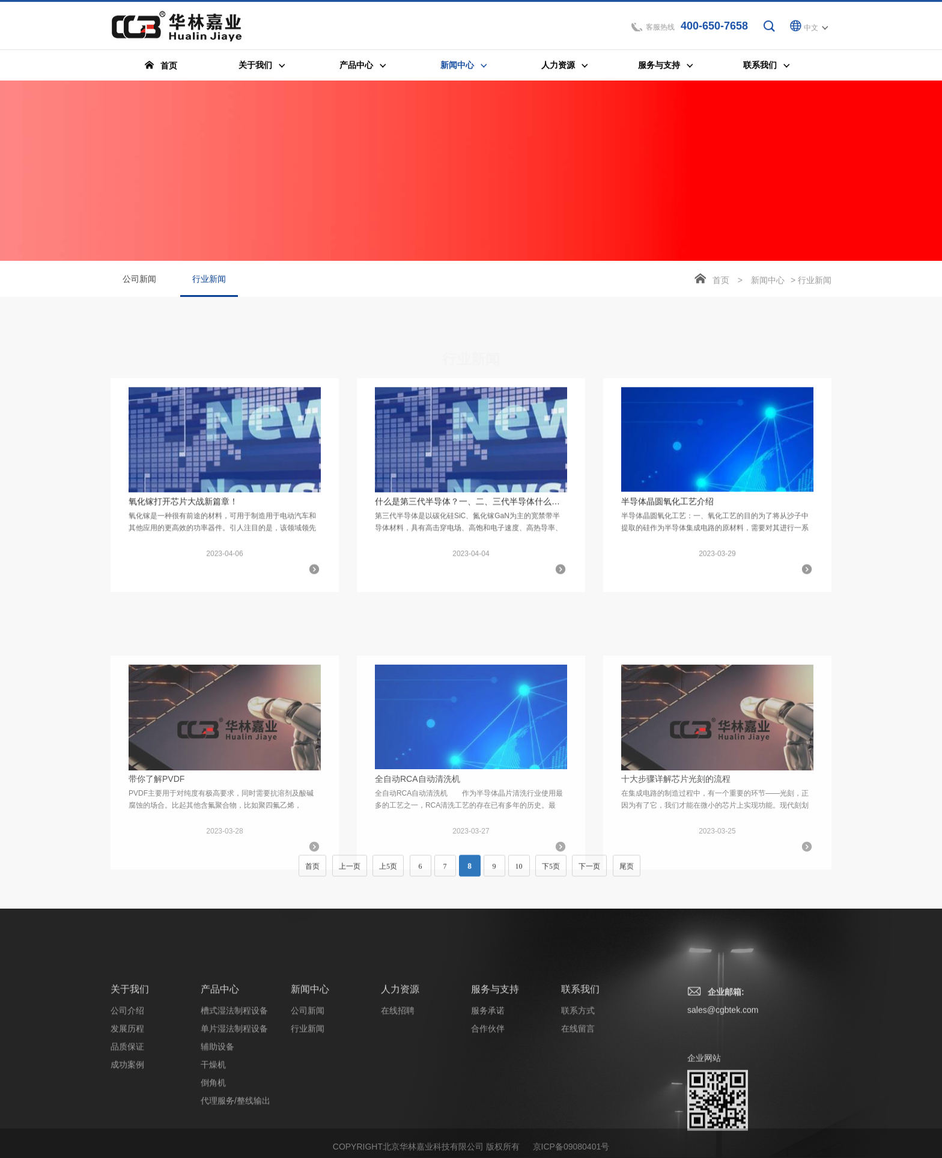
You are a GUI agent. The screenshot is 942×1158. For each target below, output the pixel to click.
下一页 (589, 872)
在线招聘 (398, 1075)
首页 (721, 281)
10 (519, 872)
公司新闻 (139, 280)
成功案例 (127, 1130)
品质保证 (127, 1112)
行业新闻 (209, 286)
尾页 (626, 872)
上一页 (349, 872)
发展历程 (127, 1094)
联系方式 (578, 1075)
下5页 (551, 872)
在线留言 (578, 1094)
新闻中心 (768, 281)
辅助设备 (217, 1112)
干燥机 (213, 1130)
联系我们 (580, 1054)
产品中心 (220, 1054)
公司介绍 (127, 1075)
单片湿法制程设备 (234, 1094)
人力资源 (400, 1054)
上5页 (388, 872)
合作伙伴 (488, 1094)
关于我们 (130, 1054)
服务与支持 (495, 1054)
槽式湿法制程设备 (234, 1075)
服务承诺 (488, 1075)
